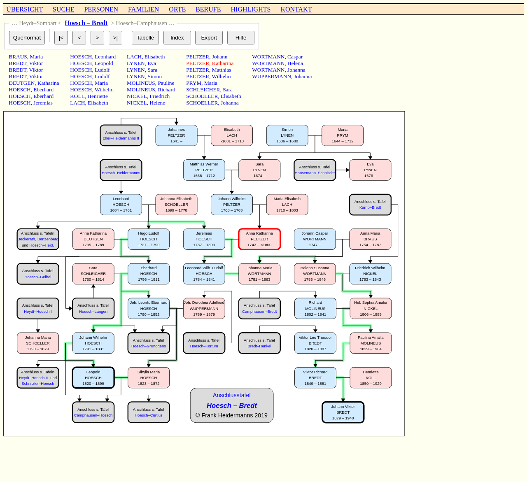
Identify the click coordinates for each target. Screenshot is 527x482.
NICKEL (137, 96)
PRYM (193, 83)
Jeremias (43, 103)
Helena (295, 63)
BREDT (17, 63)
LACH (77, 103)
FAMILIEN (143, 9)
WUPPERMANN (271, 76)
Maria (36, 57)
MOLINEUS (141, 83)
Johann (220, 57)
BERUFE (208, 9)
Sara (152, 70)
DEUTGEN (22, 83)
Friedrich (159, 96)
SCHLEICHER (203, 89)
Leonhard (105, 57)
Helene (157, 103)
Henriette (97, 96)
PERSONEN (101, 9)
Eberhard (43, 89)
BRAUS (18, 57)
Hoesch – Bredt (86, 22)
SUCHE (63, 9)
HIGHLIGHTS (251, 9)
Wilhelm (104, 89)
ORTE (177, 9)
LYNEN (136, 63)
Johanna (230, 103)
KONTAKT (296, 9)
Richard (166, 89)
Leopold (104, 63)
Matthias (221, 70)
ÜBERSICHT (24, 9)
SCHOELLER (202, 96)
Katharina (48, 83)
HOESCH (19, 89)
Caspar (295, 57)
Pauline (166, 83)
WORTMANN (268, 57)
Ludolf (102, 70)
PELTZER (197, 57)
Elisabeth (98, 103)
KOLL (77, 96)
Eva (151, 63)
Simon (154, 76)
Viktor (36, 63)
